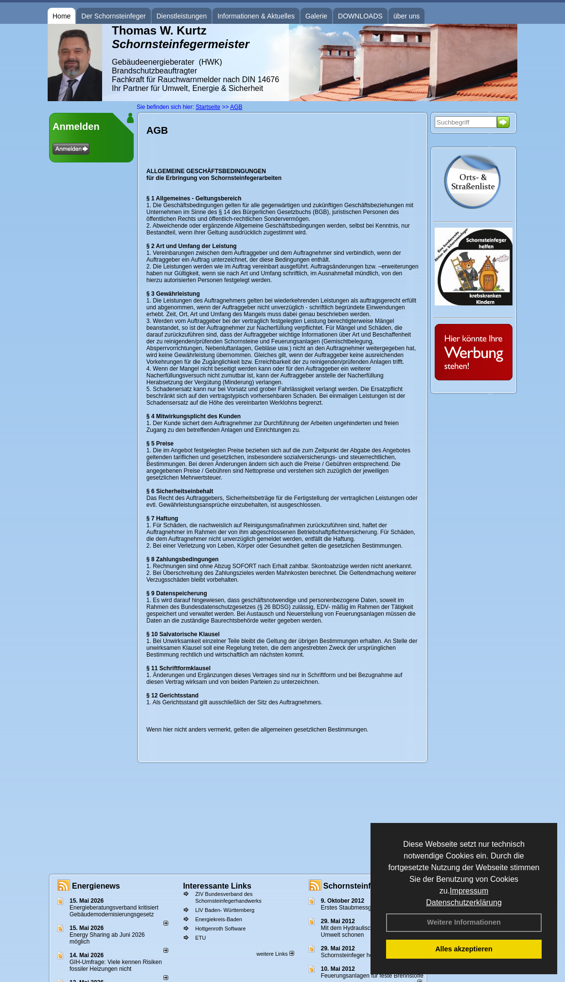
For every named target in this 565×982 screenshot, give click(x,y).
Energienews (96, 886)
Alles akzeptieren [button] (464, 949)
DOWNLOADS (360, 16)
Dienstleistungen (182, 16)
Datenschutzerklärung (464, 902)
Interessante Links (217, 886)
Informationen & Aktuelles (256, 16)
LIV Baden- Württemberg (224, 910)
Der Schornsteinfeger (113, 16)
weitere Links (275, 954)
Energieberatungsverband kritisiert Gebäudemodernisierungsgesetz (114, 911)
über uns (406, 16)
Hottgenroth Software (220, 928)
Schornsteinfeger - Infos (368, 886)
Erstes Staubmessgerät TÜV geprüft (368, 907)
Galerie (316, 16)
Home (62, 16)
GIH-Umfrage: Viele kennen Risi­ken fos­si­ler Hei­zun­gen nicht (116, 965)
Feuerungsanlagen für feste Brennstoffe (372, 975)
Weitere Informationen (464, 922)
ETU (200, 938)
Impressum (469, 891)
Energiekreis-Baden (218, 919)
